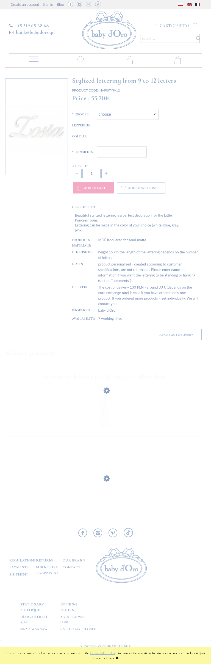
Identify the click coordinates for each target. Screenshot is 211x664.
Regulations (22, 560)
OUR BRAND (74, 560)
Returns (45, 560)
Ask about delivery (176, 334)
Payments (19, 567)
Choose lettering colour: (81, 125)
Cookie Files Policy (103, 653)
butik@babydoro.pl (35, 32)
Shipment (18, 574)
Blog (60, 4)
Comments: (83, 152)
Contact (71, 567)
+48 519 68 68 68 (32, 26)
